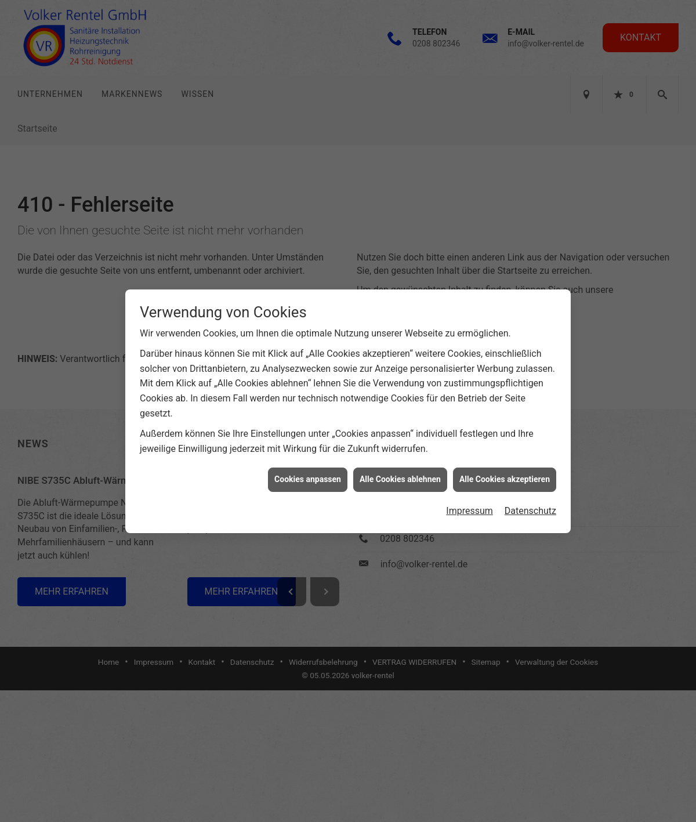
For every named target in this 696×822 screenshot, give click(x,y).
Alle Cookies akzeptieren (504, 460)
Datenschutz (530, 491)
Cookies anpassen (307, 460)
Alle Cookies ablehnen (400, 460)
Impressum (469, 491)
